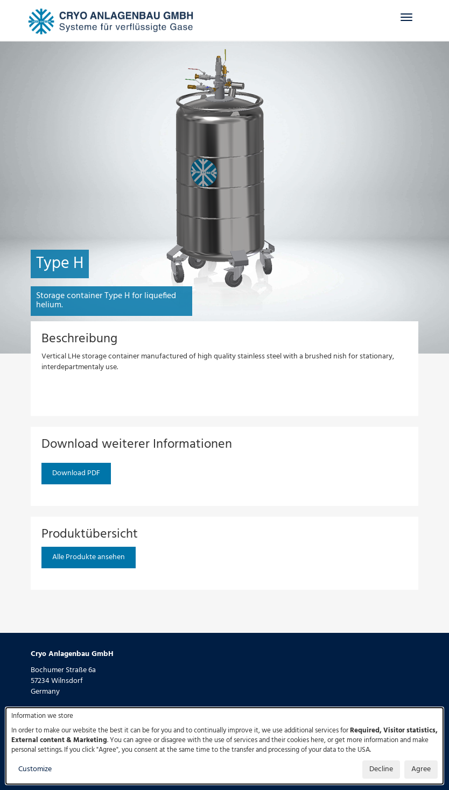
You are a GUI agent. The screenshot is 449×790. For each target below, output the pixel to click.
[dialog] (224, 746)
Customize (35, 769)
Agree (421, 769)
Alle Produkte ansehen (88, 557)
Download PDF (76, 473)
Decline (381, 769)
